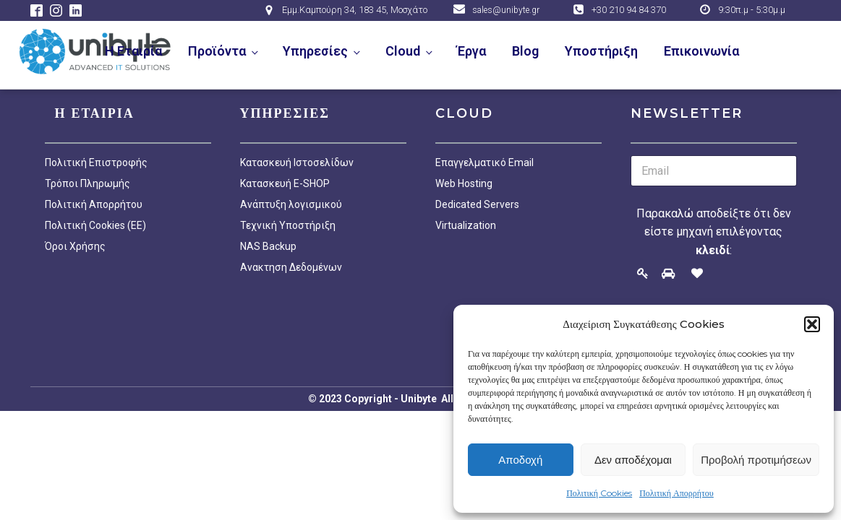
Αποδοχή (520, 460)
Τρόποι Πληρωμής (87, 183)
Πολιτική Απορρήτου (676, 493)
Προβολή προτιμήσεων (756, 460)
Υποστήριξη (601, 50)
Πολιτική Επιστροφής (96, 162)
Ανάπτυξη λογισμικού (291, 204)
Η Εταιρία (133, 50)
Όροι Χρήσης (75, 246)
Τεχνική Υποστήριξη (288, 225)
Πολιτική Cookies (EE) (95, 225)
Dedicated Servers (477, 204)
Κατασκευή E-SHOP (285, 183)
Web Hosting (463, 183)
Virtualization (465, 225)
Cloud (402, 50)
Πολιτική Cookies (599, 493)
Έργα (471, 50)
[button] (812, 324)
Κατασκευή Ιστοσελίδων (297, 162)
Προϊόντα (217, 50)
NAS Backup (268, 246)
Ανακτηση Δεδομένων (291, 267)
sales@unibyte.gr (505, 10)
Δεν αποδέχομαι (633, 460)
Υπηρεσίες (315, 50)
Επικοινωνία (701, 50)
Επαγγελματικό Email (484, 162)
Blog (525, 50)
